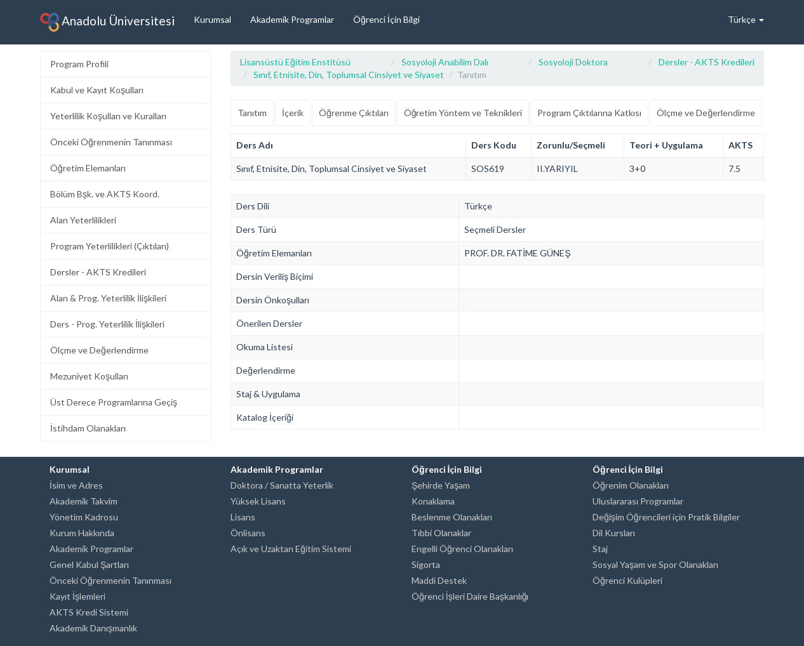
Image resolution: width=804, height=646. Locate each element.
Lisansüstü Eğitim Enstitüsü (295, 61)
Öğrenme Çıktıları (354, 112)
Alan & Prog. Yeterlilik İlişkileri (108, 298)
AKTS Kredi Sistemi (89, 612)
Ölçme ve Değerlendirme (99, 350)
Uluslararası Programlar (638, 501)
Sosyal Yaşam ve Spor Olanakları (655, 564)
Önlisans (248, 532)
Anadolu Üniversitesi (107, 22)
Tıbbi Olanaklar (441, 532)
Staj (600, 548)
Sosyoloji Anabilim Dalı (444, 61)
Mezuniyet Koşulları (89, 376)
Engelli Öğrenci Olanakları (462, 548)
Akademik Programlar (292, 19)
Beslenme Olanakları (452, 516)
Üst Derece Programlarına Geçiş (113, 402)
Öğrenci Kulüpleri (627, 580)
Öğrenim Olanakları (631, 485)
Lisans (243, 516)
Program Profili (79, 63)
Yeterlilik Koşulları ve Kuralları (108, 115)
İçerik (293, 112)
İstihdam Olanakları (88, 428)
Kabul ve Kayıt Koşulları (97, 89)
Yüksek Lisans (258, 501)
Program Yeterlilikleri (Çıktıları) (109, 246)
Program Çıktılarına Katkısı (589, 112)
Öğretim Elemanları (88, 167)
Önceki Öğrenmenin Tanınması (111, 141)
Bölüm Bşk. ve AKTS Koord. (104, 193)
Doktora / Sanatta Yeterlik (282, 485)
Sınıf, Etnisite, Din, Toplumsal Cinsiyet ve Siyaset (348, 74)
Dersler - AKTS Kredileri (98, 272)
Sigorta (426, 564)
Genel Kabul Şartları (89, 564)
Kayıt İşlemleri (77, 596)
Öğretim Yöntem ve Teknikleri (463, 112)
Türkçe (746, 19)
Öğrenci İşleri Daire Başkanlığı (470, 596)
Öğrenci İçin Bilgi (386, 19)
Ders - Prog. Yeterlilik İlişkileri (107, 324)
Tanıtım (252, 112)
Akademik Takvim (83, 501)
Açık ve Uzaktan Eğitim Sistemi (291, 548)
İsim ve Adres (76, 485)
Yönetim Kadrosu (84, 516)
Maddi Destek (439, 580)
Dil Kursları (614, 532)
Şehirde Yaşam (441, 485)
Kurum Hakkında (82, 532)
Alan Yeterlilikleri (83, 219)
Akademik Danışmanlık (93, 628)
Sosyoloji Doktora (573, 61)
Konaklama (433, 501)
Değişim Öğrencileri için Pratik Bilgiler (666, 516)
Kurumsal (212, 19)
